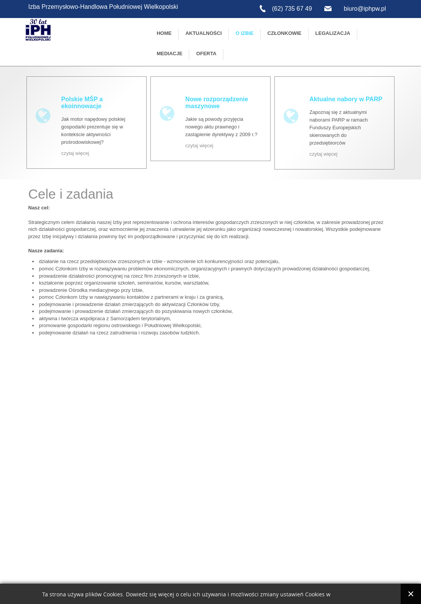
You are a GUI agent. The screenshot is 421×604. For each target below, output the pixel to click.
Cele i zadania (71, 193)
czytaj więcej (75, 153)
